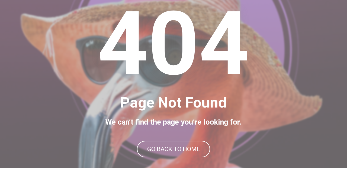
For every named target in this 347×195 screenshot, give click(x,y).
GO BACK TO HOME (173, 162)
